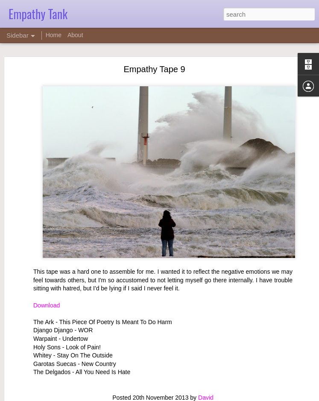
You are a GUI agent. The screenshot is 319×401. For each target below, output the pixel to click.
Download (46, 304)
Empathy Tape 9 (154, 69)
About (75, 35)
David (206, 397)
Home (53, 35)
